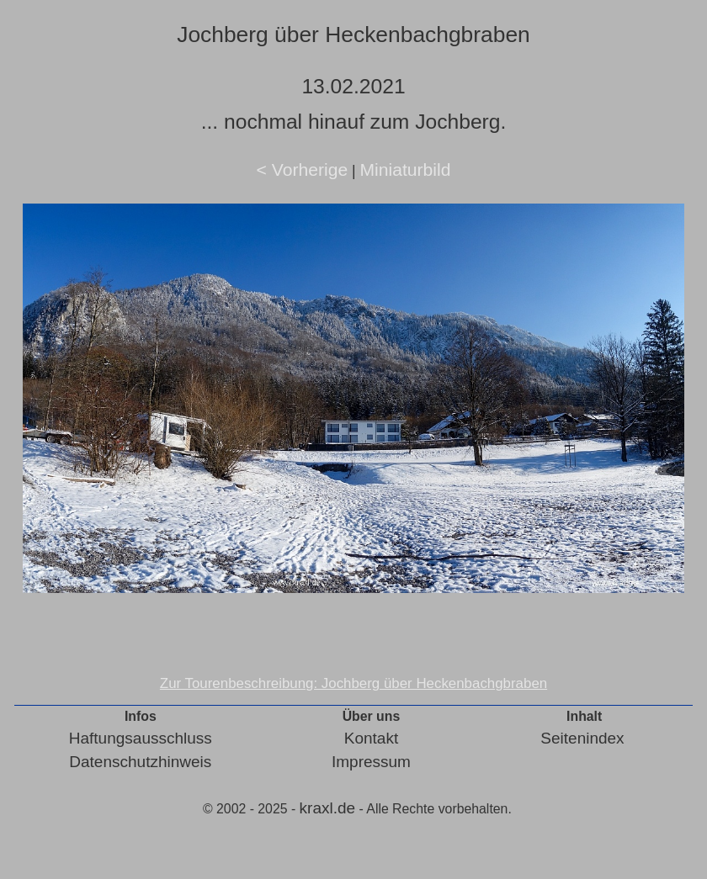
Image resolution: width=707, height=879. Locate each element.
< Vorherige (302, 169)
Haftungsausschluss (140, 738)
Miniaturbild (404, 169)
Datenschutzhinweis (140, 761)
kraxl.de (328, 808)
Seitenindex (582, 738)
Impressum (371, 761)
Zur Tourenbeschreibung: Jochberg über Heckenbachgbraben (353, 683)
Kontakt (371, 738)
